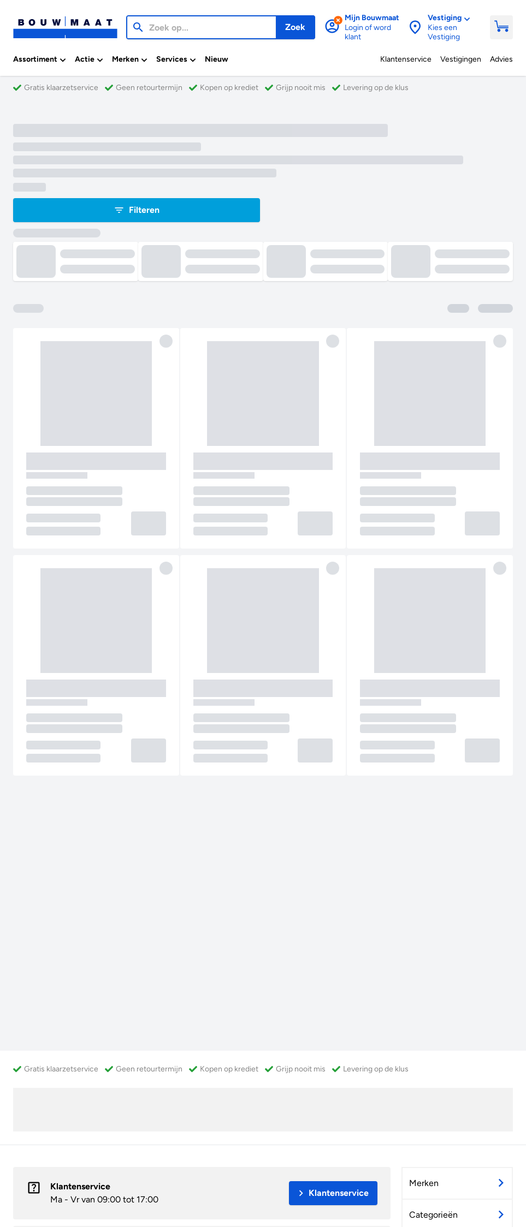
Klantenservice (80, 1186)
